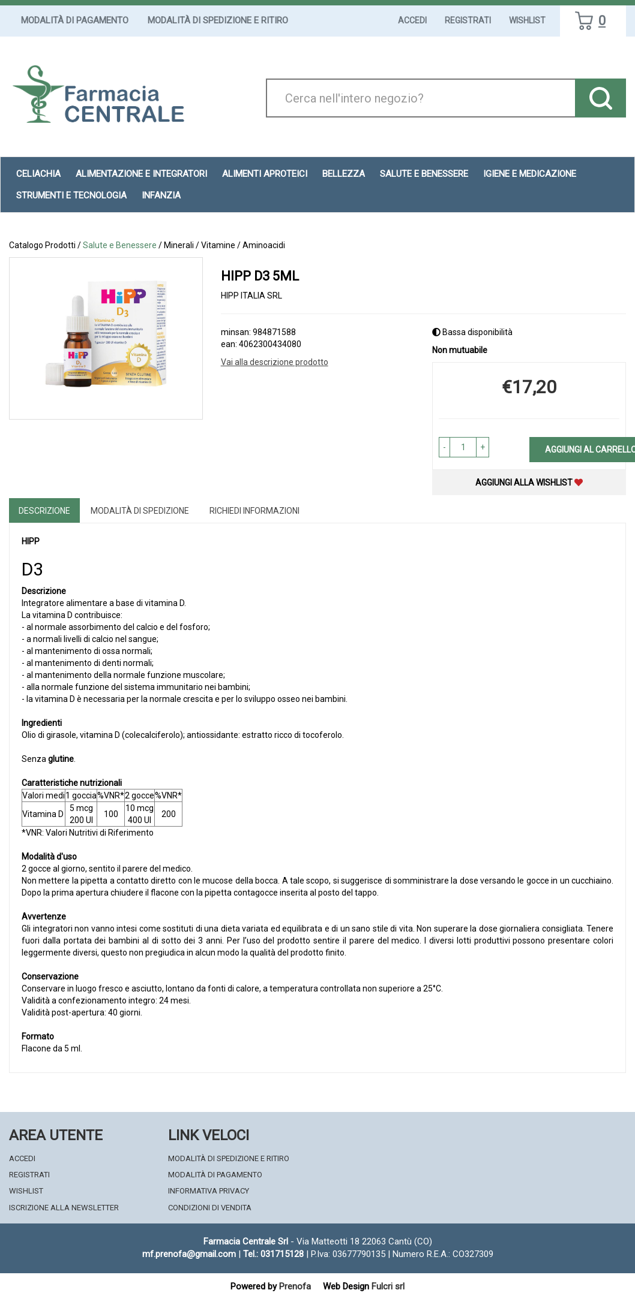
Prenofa (295, 1286)
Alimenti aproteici (264, 173)
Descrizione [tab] (44, 511)
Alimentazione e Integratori (141, 173)
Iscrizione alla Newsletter (64, 1207)
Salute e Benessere (424, 173)
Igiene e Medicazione (529, 173)
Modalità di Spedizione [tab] (140, 511)
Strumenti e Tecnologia (71, 195)
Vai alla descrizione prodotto (274, 362)
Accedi (412, 20)
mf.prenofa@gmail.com (189, 1254)
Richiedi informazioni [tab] (254, 511)
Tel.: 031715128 (273, 1254)
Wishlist (527, 20)
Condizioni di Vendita (209, 1207)
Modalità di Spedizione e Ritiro (218, 20)
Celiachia (38, 173)
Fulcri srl (388, 1286)
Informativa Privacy (208, 1190)
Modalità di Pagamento (74, 20)
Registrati (468, 20)
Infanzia (161, 195)
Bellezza (343, 173)
